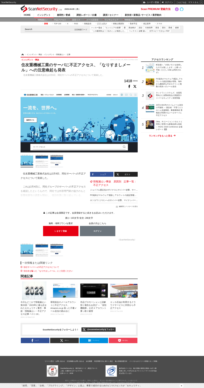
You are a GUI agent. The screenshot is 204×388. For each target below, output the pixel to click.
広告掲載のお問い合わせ (75, 361)
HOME (27, 15)
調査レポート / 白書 (86, 15)
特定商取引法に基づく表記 (103, 361)
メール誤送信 (92, 20)
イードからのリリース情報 (138, 361)
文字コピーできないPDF (159, 31)
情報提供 (87, 24)
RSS (76, 24)
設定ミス (76, 20)
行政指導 (149, 28)
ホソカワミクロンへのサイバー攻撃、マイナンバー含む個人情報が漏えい (123, 200)
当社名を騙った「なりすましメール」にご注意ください (48, 271)
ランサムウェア (111, 20)
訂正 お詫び (102, 24)
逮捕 (177, 28)
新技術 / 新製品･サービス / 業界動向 (143, 15)
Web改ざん (130, 20)
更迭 (157, 28)
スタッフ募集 (152, 361)
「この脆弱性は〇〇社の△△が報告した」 (108, 31)
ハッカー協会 (96, 28)
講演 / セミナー (110, 15)
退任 (164, 28)
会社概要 (89, 361)
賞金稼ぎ (132, 28)
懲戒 (170, 28)
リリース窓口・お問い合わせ (55, 361)
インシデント (44, 15)
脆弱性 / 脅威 (63, 15)
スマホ (159, 24)
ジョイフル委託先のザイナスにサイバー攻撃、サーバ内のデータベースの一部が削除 (127, 190)
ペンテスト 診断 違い (137, 31)
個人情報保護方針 (121, 361)
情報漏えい (43, 20)
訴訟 (140, 28)
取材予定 (133, 24)
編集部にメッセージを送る (128, 206)
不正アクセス (60, 20)
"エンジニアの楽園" (113, 28)
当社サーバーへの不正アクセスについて (41, 267)
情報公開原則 (118, 24)
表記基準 (147, 24)
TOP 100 (57, 24)
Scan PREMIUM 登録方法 (156, 9)
